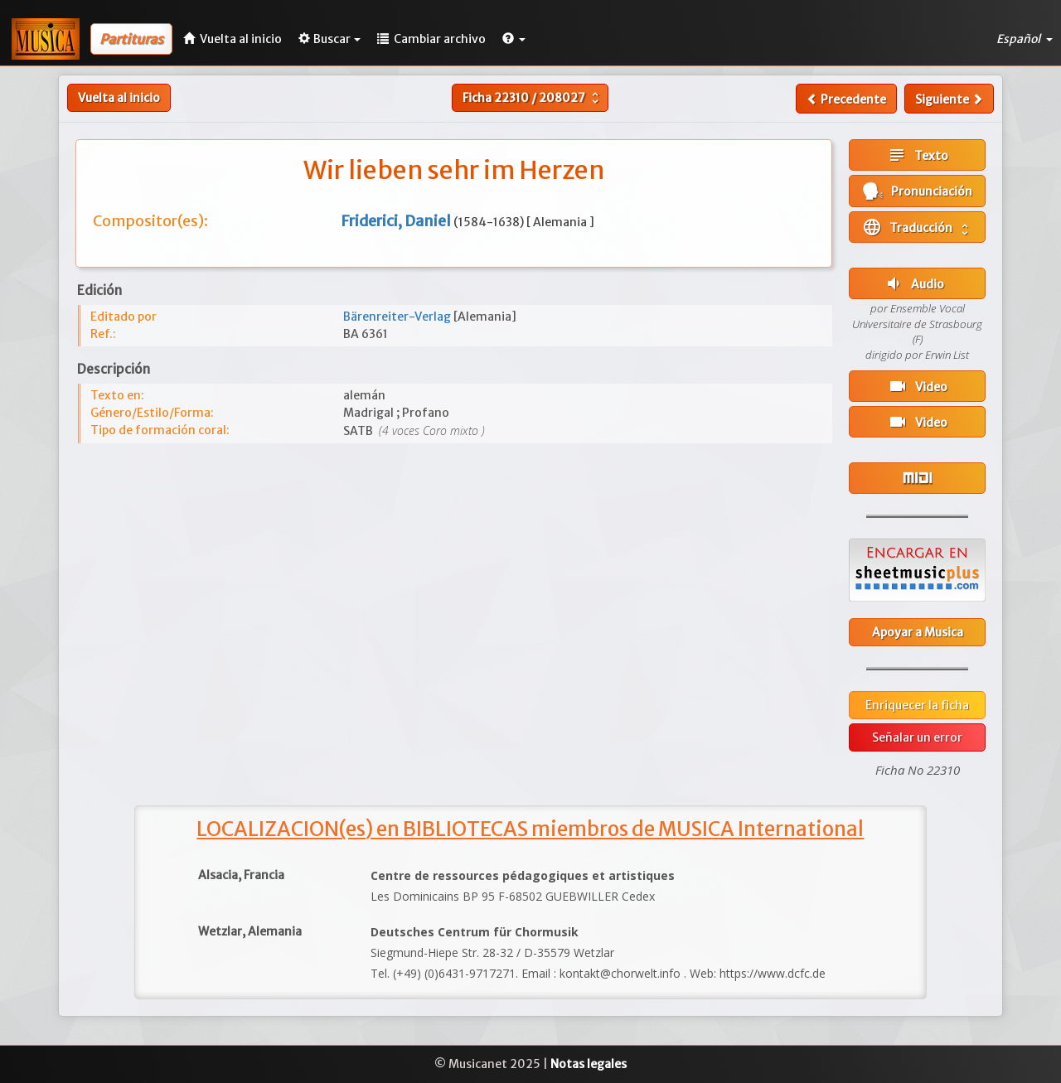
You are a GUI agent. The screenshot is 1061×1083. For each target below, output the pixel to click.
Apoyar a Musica (917, 632)
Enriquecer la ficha (917, 705)
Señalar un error (917, 737)
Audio (914, 283)
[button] (514, 39)
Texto (917, 155)
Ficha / (533, 97)
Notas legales (588, 1063)
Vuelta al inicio (119, 97)
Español (1024, 38)
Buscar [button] (329, 38)
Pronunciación (917, 191)
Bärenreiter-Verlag (398, 316)
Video (917, 386)
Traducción (917, 227)
